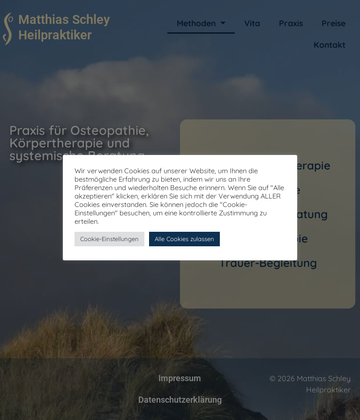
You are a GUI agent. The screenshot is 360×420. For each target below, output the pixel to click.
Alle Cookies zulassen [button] (184, 239)
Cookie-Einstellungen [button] (109, 239)
